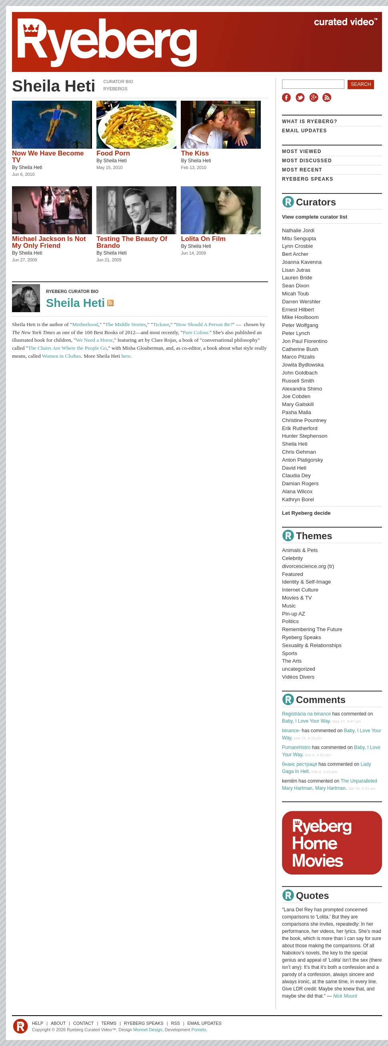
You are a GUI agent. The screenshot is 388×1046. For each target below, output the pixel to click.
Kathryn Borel (298, 499)
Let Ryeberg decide (306, 513)
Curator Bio (118, 81)
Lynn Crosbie (297, 246)
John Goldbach (300, 373)
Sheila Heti (30, 167)
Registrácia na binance (306, 714)
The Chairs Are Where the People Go (67, 348)
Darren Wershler (301, 302)
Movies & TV (297, 598)
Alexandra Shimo (302, 389)
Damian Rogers (300, 483)
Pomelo (198, 1029)
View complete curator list (314, 217)
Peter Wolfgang (300, 325)
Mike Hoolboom (300, 317)
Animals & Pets (300, 550)
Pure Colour (195, 332)
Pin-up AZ (293, 614)
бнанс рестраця (299, 764)
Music (289, 606)
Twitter (301, 97)
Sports (289, 653)
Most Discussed (307, 160)
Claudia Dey (296, 475)
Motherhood (85, 324)
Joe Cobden (296, 396)
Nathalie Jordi (298, 230)
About (58, 1023)
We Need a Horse (94, 340)
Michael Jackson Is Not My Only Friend (49, 242)
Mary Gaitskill (298, 404)
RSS (328, 97)
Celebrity (292, 558)
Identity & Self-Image (306, 582)
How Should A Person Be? (204, 324)
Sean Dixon (295, 286)
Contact (83, 1023)
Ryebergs (116, 88)
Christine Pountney (304, 420)
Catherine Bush (300, 349)
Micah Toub (295, 294)
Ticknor (161, 324)
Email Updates (304, 130)
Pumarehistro (296, 747)
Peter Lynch (296, 333)
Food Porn (113, 153)
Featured (292, 574)
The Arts (292, 661)
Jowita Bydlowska (303, 365)
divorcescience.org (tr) (308, 566)
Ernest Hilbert (298, 310)
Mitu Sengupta (299, 238)
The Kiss (195, 153)
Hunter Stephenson (305, 436)
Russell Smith (298, 381)
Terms (108, 1023)
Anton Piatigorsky (302, 460)
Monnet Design (147, 1029)
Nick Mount (345, 996)
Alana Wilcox (297, 491)
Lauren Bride (297, 278)
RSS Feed (111, 304)
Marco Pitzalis (298, 357)
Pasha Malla (296, 412)
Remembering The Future (312, 629)
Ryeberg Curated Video (189, 42)
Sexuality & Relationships (312, 645)
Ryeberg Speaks (307, 179)
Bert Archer (295, 254)
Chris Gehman (299, 452)
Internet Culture (300, 590)
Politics (290, 621)
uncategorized (298, 669)
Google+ (315, 97)
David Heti (294, 468)
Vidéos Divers (298, 677)
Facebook (288, 97)
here (125, 356)
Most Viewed (302, 151)
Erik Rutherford (300, 428)
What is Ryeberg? (310, 121)
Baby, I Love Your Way (306, 721)
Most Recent (302, 170)
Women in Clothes (61, 356)
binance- (291, 730)
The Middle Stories (125, 324)
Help (37, 1023)
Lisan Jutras (296, 270)
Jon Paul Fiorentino (305, 341)
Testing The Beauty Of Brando (131, 242)
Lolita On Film (203, 239)
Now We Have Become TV (48, 156)
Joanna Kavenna (302, 262)
